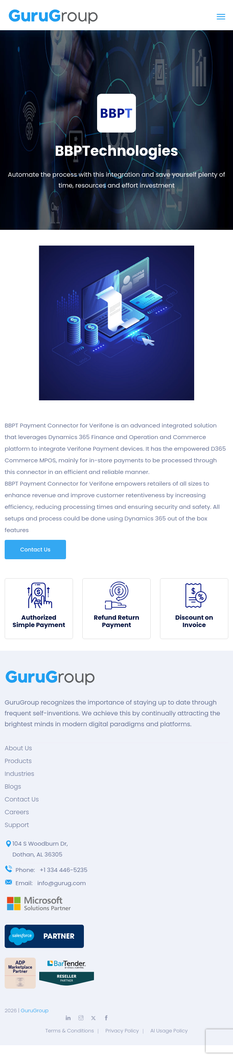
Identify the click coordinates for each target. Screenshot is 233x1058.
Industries (19, 774)
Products (18, 761)
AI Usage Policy (169, 1030)
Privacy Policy (122, 1030)
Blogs (13, 787)
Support (17, 825)
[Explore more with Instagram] (80, 1017)
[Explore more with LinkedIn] (68, 1017)
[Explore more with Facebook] (106, 1017)
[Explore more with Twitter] (93, 1018)
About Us (18, 748)
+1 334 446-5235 (63, 870)
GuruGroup (35, 1010)
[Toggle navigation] (221, 16)
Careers (17, 812)
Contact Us (35, 549)
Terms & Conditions (69, 1030)
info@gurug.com (61, 883)
